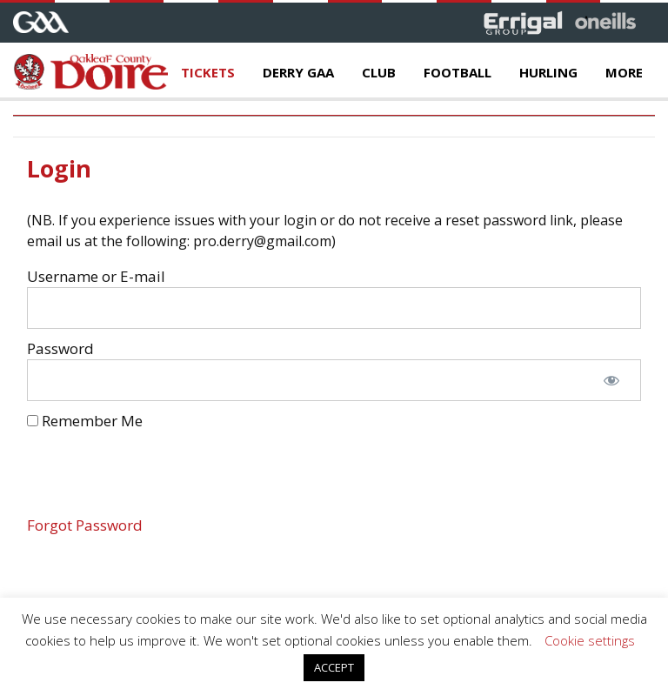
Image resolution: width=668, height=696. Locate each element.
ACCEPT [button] (334, 667)
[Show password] (611, 380)
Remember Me (85, 421)
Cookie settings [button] (589, 640)
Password (60, 348)
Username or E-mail (96, 276)
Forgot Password (85, 525)
